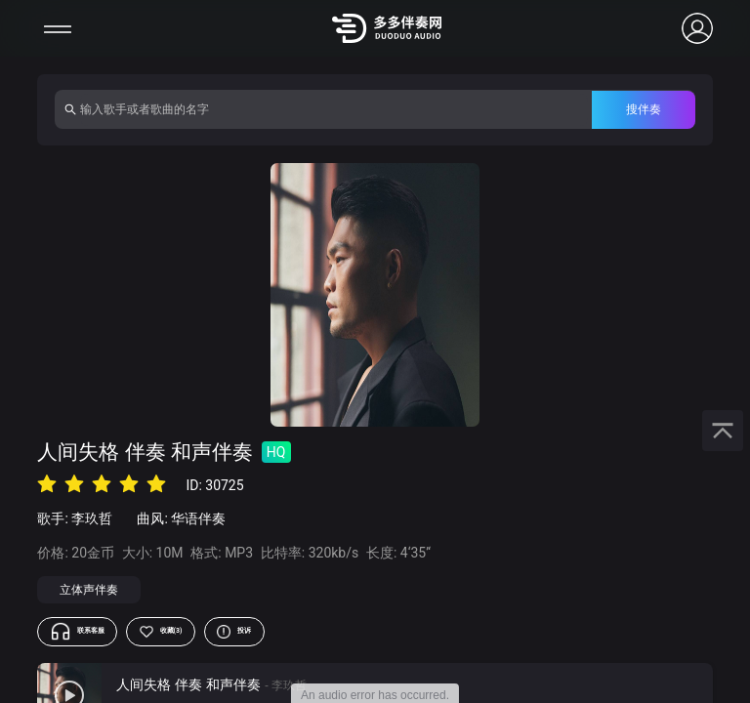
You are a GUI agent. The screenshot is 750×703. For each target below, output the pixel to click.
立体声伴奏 (89, 590)
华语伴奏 (198, 518)
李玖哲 (91, 518)
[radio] (47, 484)
